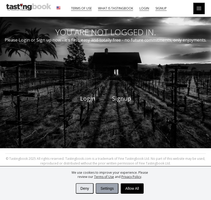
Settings (107, 188)
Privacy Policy (131, 177)
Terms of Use (104, 177)
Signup (161, 8)
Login (144, 8)
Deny (84, 188)
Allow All (132, 188)
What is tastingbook (115, 8)
